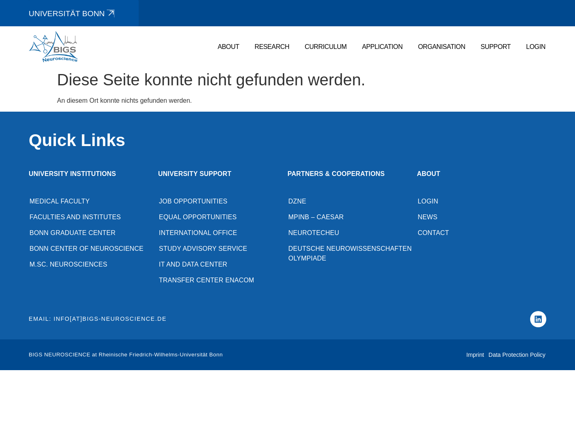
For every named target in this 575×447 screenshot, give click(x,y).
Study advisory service (203, 248)
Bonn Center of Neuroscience (87, 248)
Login (535, 47)
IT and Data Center (193, 264)
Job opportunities (193, 201)
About (228, 47)
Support (496, 47)
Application (382, 47)
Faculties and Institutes (75, 217)
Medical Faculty (60, 201)
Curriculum (325, 47)
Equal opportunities (198, 217)
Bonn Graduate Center (73, 232)
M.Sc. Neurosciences (68, 264)
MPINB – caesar (316, 217)
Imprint (475, 355)
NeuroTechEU (313, 232)
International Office (198, 232)
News (428, 217)
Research (272, 47)
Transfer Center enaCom (206, 280)
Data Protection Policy (516, 355)
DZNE (297, 201)
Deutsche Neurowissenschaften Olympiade (350, 253)
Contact (433, 232)
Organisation (441, 47)
